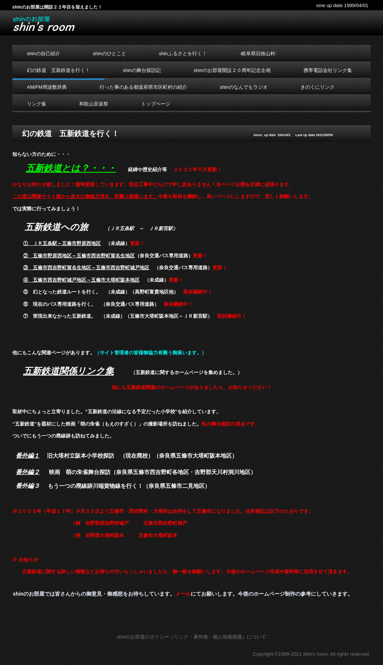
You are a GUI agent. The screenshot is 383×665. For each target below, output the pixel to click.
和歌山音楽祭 (93, 104)
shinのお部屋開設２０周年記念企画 (232, 70)
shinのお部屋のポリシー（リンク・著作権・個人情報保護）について (192, 637)
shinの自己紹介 (43, 53)
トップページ (155, 104)
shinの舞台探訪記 (142, 70)
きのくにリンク (317, 87)
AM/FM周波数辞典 (47, 87)
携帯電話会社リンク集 (327, 70)
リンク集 (36, 104)
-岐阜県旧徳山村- (258, 53)
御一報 (179, 571)
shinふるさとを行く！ (183, 53)
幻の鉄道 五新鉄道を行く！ (58, 70)
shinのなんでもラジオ (244, 87)
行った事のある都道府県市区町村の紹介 (143, 87)
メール (183, 594)
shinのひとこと (109, 53)
